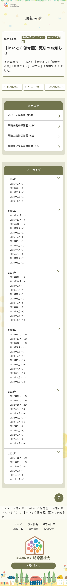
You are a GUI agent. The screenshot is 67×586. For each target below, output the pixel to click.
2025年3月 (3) (17, 254)
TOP (59, 497)
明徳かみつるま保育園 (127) (24, 146)
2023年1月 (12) (18, 382)
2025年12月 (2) (18, 215)
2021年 (12, 453)
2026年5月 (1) (17, 184)
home (6, 508)
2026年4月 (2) (17, 188)
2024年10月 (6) (18, 281)
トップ (18, 524)
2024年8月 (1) (17, 290)
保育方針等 (49, 524)
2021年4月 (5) (17, 479)
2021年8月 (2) (17, 475)
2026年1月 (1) (17, 201)
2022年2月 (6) (17, 439)
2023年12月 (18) (18, 334)
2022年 (12, 392)
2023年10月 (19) (18, 343)
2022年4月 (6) (17, 430)
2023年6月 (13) (18, 360)
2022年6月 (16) (18, 422)
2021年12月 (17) (18, 458)
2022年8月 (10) (18, 413)
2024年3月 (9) (17, 311)
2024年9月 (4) (17, 286)
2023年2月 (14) (18, 377)
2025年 (12, 211)
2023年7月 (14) (18, 356)
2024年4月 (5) (17, 307)
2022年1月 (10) (18, 443)
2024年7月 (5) (17, 294)
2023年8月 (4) (17, 352)
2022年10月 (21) (18, 405)
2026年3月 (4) (17, 192)
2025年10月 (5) (18, 224)
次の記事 (55, 87)
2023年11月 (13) (18, 339)
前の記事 (12, 87)
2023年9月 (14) (18, 347)
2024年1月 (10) (18, 320)
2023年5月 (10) (18, 364)
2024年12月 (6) (18, 277)
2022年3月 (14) (18, 435)
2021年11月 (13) (18, 462)
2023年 (12, 330)
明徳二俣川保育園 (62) (21, 136)
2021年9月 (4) (17, 471)
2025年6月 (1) (17, 241)
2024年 (12, 273)
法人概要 (33, 524)
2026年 (12, 179)
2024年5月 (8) (17, 303)
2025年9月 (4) (17, 228)
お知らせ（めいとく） (33, 37)
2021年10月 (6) (18, 466)
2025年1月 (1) (17, 263)
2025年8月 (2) (17, 233)
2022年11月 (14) (18, 400)
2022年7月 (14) (18, 418)
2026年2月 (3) (17, 197)
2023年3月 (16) (18, 373)
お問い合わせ (33, 565)
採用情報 (33, 529)
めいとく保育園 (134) (20, 115)
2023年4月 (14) (18, 369)
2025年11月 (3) (18, 220)
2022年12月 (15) (18, 396)
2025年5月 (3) (17, 245)
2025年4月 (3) (17, 250)
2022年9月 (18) (18, 409)
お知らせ (19, 508)
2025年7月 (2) (17, 237)
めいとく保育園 (38, 508)
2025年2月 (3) (17, 258)
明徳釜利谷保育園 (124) (21, 125)
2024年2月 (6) (17, 316)
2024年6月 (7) (17, 298)
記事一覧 (33, 87)
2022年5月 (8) (17, 426)
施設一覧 (18, 529)
